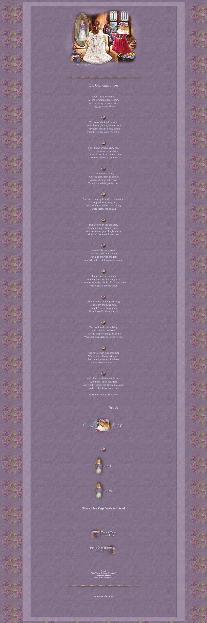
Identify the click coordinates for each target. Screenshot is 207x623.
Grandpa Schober (103, 575)
